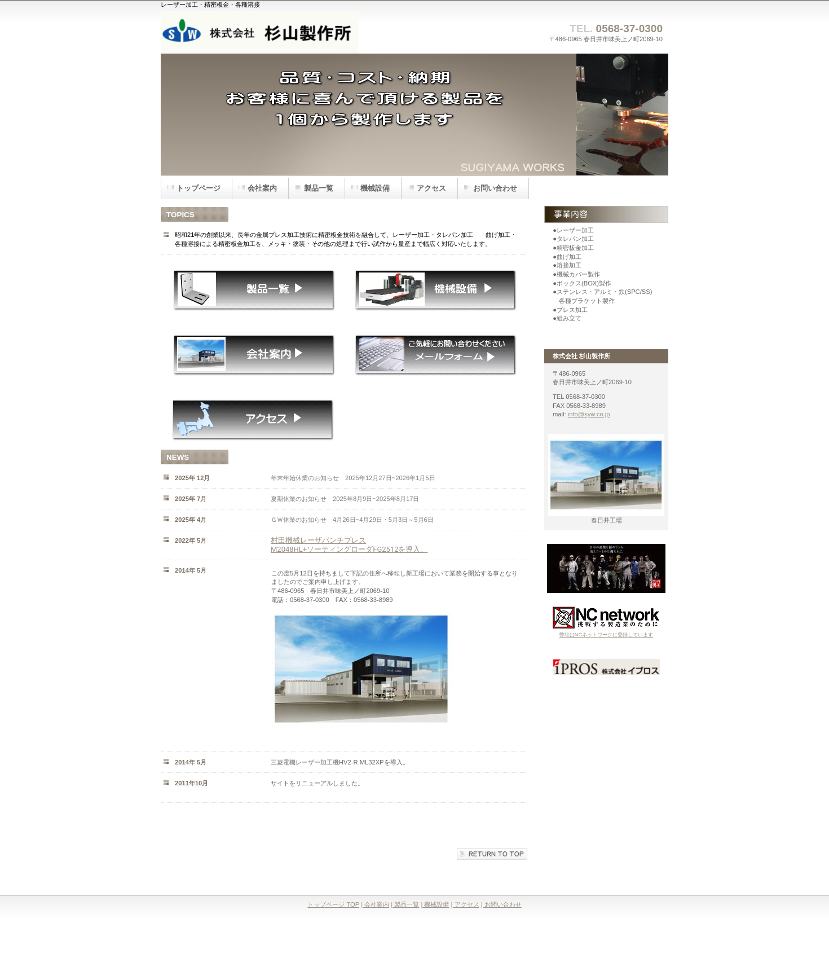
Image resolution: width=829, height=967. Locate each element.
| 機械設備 (435, 904)
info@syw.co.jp (589, 414)
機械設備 (375, 188)
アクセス (431, 188)
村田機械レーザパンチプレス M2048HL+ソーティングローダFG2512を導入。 (349, 544)
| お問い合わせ (501, 904)
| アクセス (465, 904)
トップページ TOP (333, 904)
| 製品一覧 (405, 904)
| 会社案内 (375, 904)
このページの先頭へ (492, 854)
